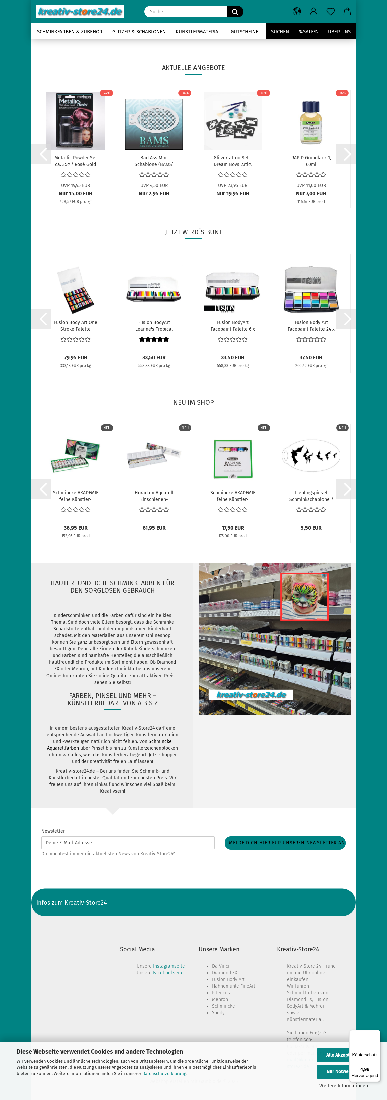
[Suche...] (235, 11)
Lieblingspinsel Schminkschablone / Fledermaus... (311, 495)
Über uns (339, 32)
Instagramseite (169, 966)
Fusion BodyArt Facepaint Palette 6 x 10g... (233, 325)
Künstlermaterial (198, 32)
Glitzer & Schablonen (139, 32)
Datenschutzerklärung (164, 1073)
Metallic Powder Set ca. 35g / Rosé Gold (75, 160)
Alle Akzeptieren (343, 1055)
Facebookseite (168, 973)
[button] (297, 11)
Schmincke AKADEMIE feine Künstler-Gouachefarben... (75, 495)
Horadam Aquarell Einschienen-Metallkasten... (154, 495)
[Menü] (376, 1034)
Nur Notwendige (344, 1071)
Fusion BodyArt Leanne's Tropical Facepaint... (154, 325)
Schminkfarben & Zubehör (69, 32)
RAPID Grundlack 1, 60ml (311, 160)
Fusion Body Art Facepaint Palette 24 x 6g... (311, 325)
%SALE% (308, 32)
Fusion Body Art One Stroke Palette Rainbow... (75, 325)
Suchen (280, 32)
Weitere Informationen (343, 1086)
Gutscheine (244, 32)
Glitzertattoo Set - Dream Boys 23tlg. (233, 160)
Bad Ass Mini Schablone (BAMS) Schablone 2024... (154, 160)
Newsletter (53, 831)
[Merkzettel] (330, 11)
